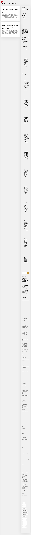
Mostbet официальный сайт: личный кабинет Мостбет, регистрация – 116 (26, 179)
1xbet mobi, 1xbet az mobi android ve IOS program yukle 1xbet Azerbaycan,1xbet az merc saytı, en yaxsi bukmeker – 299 (26, 100)
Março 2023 (25, 57)
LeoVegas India (26, 152)
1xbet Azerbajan (26, 92)
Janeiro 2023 (25, 58)
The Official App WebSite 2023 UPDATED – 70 (26, 199)
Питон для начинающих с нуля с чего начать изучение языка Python (10, 11)
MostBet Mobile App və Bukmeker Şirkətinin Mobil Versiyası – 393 (26, 167)
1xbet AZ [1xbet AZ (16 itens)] (24, 508)
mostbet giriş (25, 162)
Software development (25, 195)
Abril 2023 (25, 56)
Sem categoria (25, 192)
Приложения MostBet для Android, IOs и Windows (25, 24)
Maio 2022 (25, 65)
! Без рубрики (25, 78)
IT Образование (26, 151)
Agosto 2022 (25, 62)
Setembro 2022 (26, 61)
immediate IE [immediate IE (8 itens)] (24, 514)
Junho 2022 (25, 64)
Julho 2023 (25, 52)
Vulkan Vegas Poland (25, 203)
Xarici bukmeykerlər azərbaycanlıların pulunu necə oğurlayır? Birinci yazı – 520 (26, 209)
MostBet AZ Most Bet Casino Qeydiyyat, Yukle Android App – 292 (26, 158)
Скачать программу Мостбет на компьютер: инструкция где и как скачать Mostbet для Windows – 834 (26, 262)
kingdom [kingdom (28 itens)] (24, 516)
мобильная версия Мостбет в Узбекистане (25, 30)
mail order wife (26, 155)
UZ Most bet (25, 201)
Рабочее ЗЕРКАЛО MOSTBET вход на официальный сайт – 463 (26, 246)
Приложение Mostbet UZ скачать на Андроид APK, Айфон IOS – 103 (26, 241)
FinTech (25, 135)
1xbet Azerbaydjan (26, 93)
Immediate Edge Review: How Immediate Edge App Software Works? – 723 (26, 148)
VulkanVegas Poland (25, 205)
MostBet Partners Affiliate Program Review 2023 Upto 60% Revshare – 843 (26, 171)
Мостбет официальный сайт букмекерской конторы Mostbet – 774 (26, 229)
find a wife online (26, 134)
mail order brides (26, 154)
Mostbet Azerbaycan (25, 161)
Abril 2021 (25, 69)
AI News (25, 113)
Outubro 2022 (25, 60)
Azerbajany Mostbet (25, 124)
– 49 (23, 301)
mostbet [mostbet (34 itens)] (24, 520)
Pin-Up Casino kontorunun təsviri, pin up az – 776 (26, 190)
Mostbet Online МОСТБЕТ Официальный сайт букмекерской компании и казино (25, 19)
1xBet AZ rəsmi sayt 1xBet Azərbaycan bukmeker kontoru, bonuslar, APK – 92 (26, 89)
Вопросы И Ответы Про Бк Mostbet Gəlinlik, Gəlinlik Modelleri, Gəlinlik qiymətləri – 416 (26, 215)
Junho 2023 (25, 54)
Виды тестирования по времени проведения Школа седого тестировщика (10, 27)
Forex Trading (25, 136)
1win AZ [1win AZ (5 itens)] (24, 504)
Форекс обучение (26, 268)
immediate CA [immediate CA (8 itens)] (25, 512)
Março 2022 (25, 66)
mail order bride (26, 153)
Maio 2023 (25, 55)
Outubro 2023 (25, 49)
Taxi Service (25, 196)
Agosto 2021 (25, 68)
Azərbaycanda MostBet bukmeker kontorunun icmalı (25, 32)
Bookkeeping (25, 126)
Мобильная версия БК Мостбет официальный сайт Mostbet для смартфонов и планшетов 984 (26, 222)
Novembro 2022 (26, 59)
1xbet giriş (25, 95)
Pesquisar (23, 7)
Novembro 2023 (26, 48)
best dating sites (26, 125)
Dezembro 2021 (26, 67)
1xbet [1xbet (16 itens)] (24, 506)
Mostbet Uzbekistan (25, 176)
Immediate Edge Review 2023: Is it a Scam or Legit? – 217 (26, 139)
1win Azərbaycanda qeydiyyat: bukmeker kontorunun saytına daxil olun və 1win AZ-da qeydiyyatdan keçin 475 (26, 83)
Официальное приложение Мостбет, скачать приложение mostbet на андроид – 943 (26, 235)
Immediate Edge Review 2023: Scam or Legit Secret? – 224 (26, 143)
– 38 (24, 75)
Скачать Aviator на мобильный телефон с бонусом (25, 27)
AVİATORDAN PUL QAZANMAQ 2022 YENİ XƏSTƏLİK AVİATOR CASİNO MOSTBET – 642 (26, 120)
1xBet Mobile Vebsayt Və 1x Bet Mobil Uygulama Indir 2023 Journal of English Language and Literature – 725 (26, 107)
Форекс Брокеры (26, 267)
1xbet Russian (24, 336)
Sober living (25, 193)
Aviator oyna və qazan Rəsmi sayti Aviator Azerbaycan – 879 (26, 116)
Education (25, 132)
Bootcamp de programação (25, 128)
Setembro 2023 (26, 50)
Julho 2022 (25, 63)
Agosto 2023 (25, 51)
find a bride (25, 133)
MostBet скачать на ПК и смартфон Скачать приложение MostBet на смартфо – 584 (26, 186)
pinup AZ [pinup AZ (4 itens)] (24, 527)
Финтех (25, 266)
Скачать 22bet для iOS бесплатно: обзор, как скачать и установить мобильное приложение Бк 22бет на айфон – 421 (26, 253)
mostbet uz (25, 174)
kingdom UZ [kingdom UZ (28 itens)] (24, 518)
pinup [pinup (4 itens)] (24, 525)
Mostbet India (24, 398)
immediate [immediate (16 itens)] (24, 510)
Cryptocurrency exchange (26, 131)
